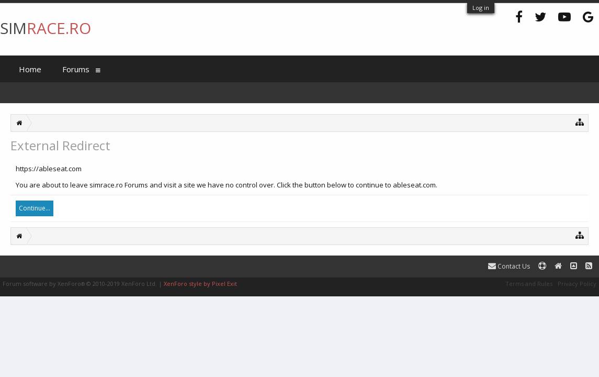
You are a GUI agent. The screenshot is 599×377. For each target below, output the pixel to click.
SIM (45, 28)
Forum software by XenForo (80, 283)
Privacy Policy (577, 283)
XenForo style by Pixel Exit (200, 283)
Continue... (34, 208)
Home (30, 69)
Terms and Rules (528, 283)
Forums (75, 69)
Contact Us (509, 266)
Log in (480, 8)
